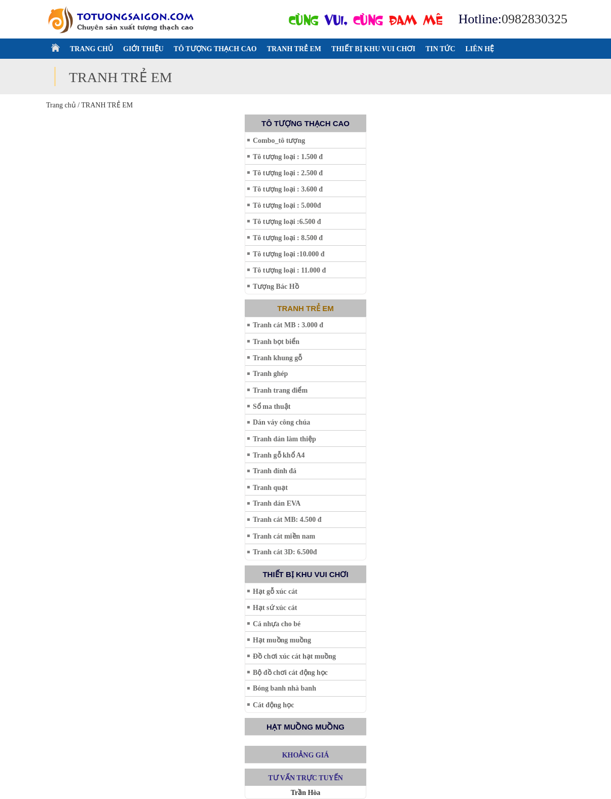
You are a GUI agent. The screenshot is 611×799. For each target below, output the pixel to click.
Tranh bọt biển (276, 342)
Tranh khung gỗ (277, 358)
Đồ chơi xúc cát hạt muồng (294, 656)
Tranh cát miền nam (284, 536)
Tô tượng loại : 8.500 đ (288, 238)
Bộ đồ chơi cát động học (290, 672)
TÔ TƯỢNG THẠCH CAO (215, 49)
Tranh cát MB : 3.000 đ (288, 325)
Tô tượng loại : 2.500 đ (288, 173)
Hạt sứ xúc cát (275, 608)
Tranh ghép (270, 373)
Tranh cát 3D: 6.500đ (285, 552)
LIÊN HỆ (480, 49)
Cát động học (273, 705)
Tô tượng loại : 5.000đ (287, 205)
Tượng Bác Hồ (276, 286)
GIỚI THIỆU (143, 49)
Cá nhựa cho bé (276, 624)
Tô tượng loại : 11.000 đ (289, 270)
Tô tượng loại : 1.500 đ (288, 157)
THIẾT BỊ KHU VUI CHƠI (373, 49)
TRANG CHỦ (91, 49)
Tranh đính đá (274, 471)
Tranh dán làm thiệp (284, 439)
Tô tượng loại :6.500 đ (287, 221)
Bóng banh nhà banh (284, 688)
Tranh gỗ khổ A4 (279, 455)
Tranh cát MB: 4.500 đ (287, 519)
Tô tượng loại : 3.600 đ (288, 189)
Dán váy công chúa (281, 422)
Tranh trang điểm (280, 390)
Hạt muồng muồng (282, 640)
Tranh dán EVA (276, 503)
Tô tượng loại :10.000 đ (289, 254)
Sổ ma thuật (271, 406)
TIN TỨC (440, 49)
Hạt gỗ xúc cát (275, 591)
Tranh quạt (270, 487)
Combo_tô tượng (279, 140)
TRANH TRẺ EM (294, 49)
